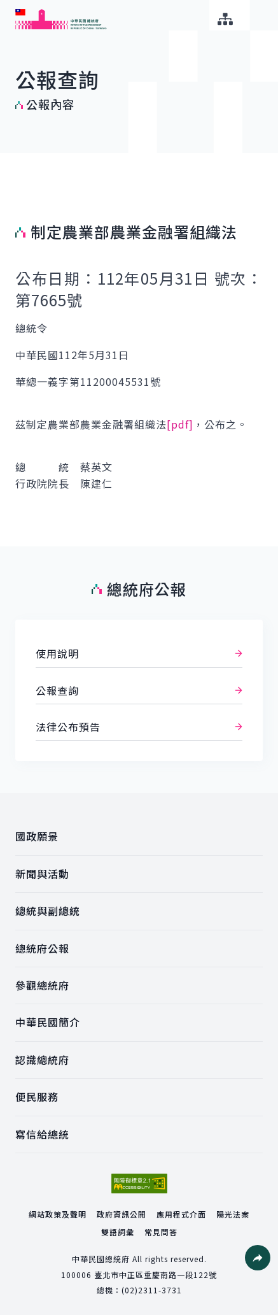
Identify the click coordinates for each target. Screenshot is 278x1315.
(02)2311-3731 (152, 1289)
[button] (257, 1257)
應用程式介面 (181, 1214)
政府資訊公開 (121, 1214)
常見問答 (160, 1231)
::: (8, 7)
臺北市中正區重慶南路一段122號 (155, 1274)
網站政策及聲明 (58, 1214)
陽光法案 (232, 1214)
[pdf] (180, 424)
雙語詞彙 (117, 1231)
